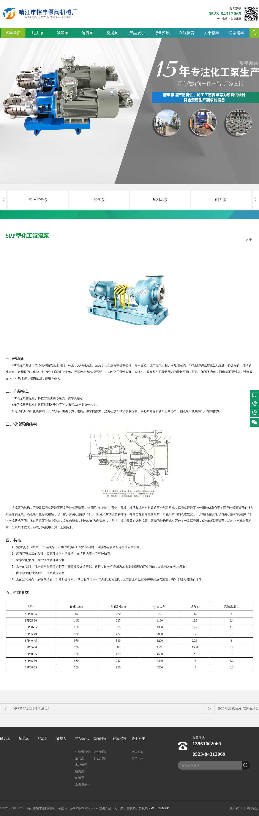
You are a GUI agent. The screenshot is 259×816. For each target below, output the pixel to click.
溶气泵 (99, 199)
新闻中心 (101, 738)
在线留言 (186, 33)
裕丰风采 (137, 758)
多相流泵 (160, 199)
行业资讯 (162, 33)
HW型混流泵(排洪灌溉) (31, 708)
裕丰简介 (137, 752)
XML (151, 808)
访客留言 (253, 808)
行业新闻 (100, 752)
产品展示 (137, 33)
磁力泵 (38, 33)
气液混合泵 (38, 199)
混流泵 (87, 33)
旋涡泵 (112, 33)
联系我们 (236, 808)
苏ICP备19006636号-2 (84, 808)
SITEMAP (162, 808)
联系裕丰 (236, 33)
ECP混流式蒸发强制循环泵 (238, 708)
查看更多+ (82, 784)
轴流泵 (62, 33)
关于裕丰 (211, 33)
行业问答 (100, 758)
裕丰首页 (13, 33)
